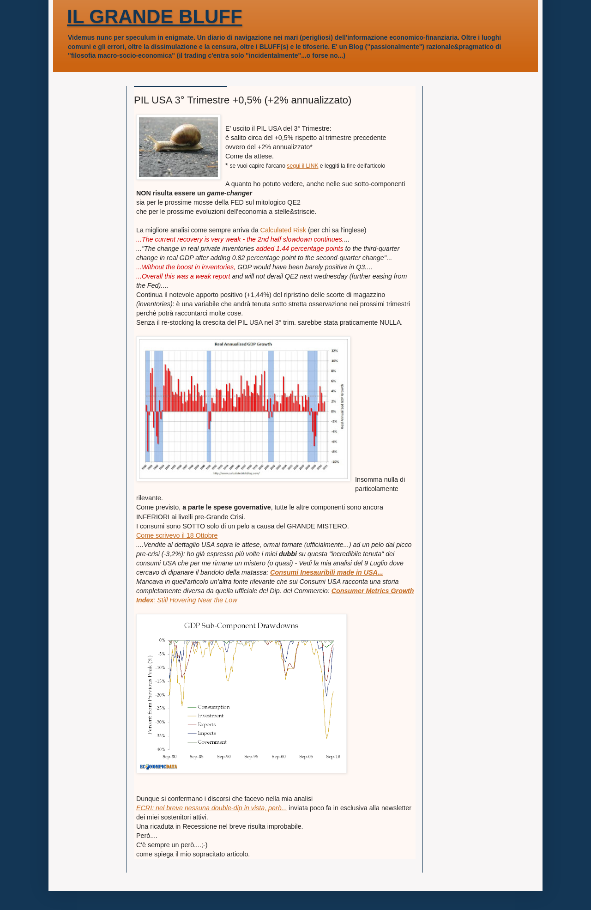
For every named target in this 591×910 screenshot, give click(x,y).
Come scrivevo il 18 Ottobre (176, 535)
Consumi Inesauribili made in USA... (326, 572)
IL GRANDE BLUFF (154, 16)
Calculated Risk (284, 230)
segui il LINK (302, 166)
